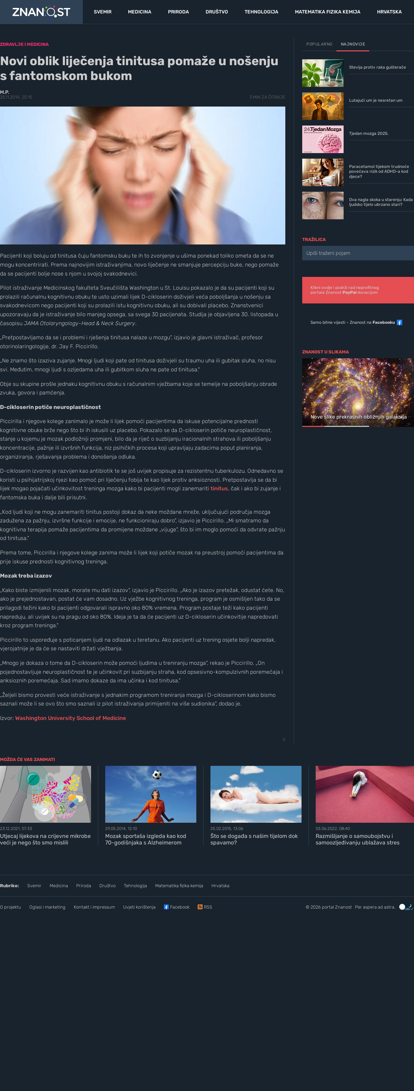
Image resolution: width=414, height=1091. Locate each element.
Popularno (319, 44)
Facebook (179, 907)
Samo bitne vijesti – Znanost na (352, 322)
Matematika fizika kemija (179, 885)
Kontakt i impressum (94, 907)
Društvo (107, 885)
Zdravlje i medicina (24, 44)
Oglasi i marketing (47, 907)
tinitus (219, 488)
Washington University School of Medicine (70, 718)
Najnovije (353, 44)
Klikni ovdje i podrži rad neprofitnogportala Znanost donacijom (344, 290)
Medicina (59, 885)
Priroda (83, 885)
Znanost (343, 907)
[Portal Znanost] (41, 12)
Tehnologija (135, 885)
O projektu (10, 907)
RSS (208, 907)
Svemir (34, 885)
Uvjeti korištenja (139, 907)
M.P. (4, 92)
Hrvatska (220, 885)
